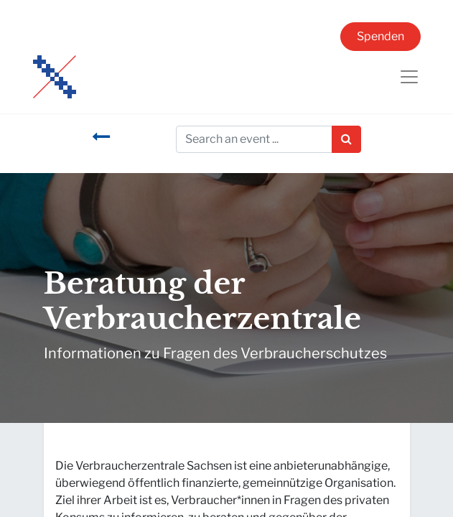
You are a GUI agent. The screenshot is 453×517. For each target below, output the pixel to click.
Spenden (380, 36)
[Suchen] (346, 139)
